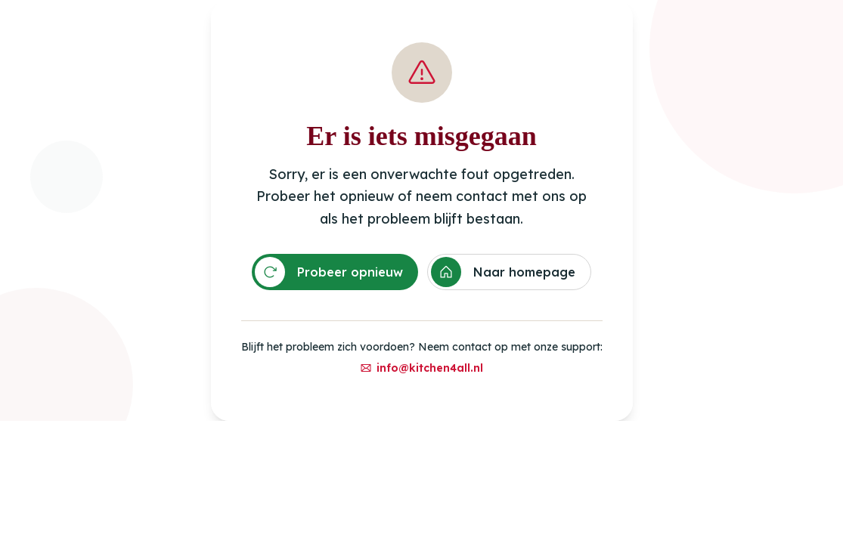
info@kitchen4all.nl (421, 368)
